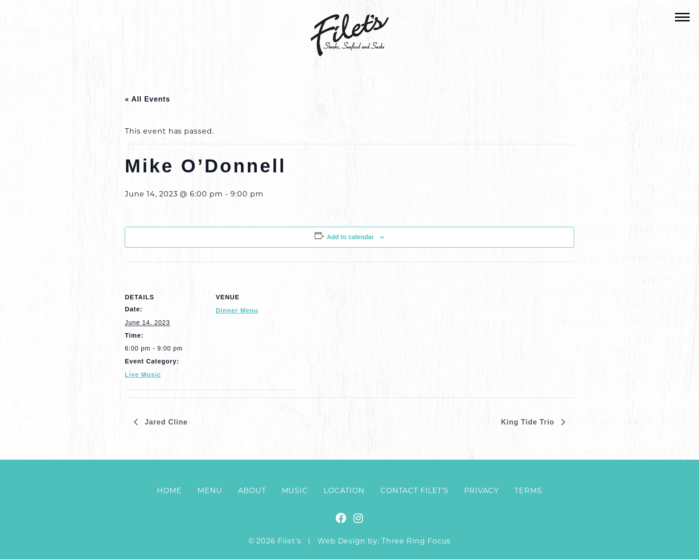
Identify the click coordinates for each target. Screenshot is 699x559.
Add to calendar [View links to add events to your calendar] (350, 237)
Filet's (349, 35)
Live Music (143, 374)
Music (295, 490)
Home (169, 490)
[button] (682, 16)
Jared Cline (165, 422)
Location (344, 490)
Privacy (481, 490)
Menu (209, 490)
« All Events (147, 99)
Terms (528, 490)
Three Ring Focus (416, 541)
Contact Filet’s (414, 490)
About (252, 490)
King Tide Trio (529, 422)
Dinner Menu (237, 310)
